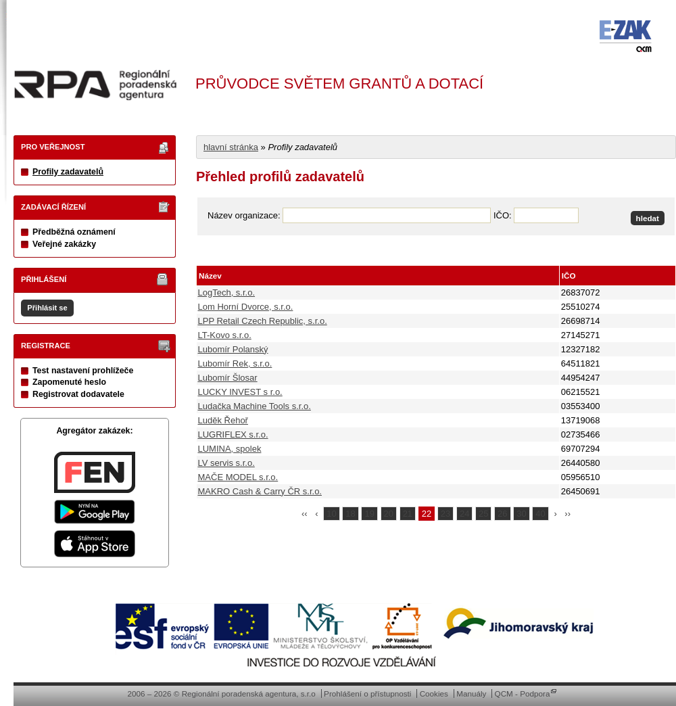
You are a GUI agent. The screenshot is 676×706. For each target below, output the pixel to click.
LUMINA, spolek (230, 449)
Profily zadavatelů (67, 171)
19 (369, 514)
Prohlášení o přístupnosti (367, 693)
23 (445, 514)
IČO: (502, 215)
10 (331, 514)
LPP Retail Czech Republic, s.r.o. (262, 321)
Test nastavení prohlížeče (82, 370)
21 (407, 514)
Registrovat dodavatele (78, 394)
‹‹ (304, 514)
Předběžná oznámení (74, 232)
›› (567, 514)
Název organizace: (244, 215)
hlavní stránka (230, 147)
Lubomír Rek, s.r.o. (235, 363)
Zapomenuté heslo (69, 382)
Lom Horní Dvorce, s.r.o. (245, 307)
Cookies (434, 693)
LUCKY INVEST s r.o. (240, 392)
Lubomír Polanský (233, 349)
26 (502, 514)
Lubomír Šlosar (228, 378)
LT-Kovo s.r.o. (224, 335)
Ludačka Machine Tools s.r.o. (254, 406)
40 (540, 514)
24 (464, 514)
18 (350, 514)
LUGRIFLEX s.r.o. (233, 434)
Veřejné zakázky (64, 244)
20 (388, 514)
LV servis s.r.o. (226, 463)
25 (483, 514)
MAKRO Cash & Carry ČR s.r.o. (260, 491)
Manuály (471, 693)
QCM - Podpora (522, 693)
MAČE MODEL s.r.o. (238, 477)
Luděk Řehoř (223, 420)
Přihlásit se (47, 308)
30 (521, 514)
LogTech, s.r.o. (227, 292)
